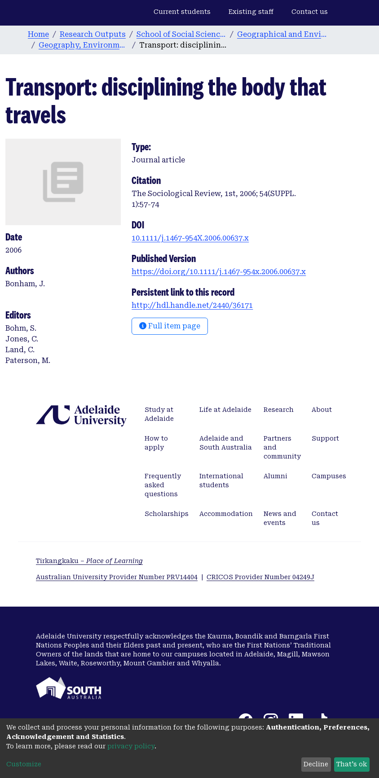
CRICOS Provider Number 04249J (260, 577)
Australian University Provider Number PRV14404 (117, 577)
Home (38, 34)
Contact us (309, 11)
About (322, 409)
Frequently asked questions (163, 485)
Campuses (329, 476)
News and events (280, 518)
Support (325, 438)
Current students (182, 11)
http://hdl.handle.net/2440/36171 (192, 305)
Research (279, 409)
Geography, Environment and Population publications (83, 45)
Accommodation (226, 513)
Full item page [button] (169, 326)
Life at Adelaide (225, 409)
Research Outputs (93, 34)
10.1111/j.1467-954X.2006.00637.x (190, 238)
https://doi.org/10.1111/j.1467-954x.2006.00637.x (219, 271)
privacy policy (130, 746)
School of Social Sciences (181, 34)
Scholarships (167, 513)
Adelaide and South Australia (225, 443)
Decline (316, 764)
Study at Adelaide (159, 414)
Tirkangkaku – (89, 560)
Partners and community (282, 447)
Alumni (275, 476)
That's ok (351, 764)
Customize (23, 764)
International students (221, 480)
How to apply (156, 443)
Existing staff (251, 11)
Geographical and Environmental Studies (282, 34)
